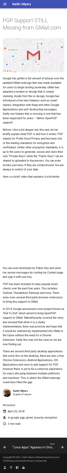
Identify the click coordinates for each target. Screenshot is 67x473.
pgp (22, 417)
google (15, 417)
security (38, 417)
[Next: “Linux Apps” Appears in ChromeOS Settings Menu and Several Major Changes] (37, 446)
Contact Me (41, 461)
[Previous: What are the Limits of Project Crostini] (5, 446)
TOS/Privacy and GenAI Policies (18, 461)
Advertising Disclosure (47, 457)
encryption (51, 417)
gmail (29, 417)
